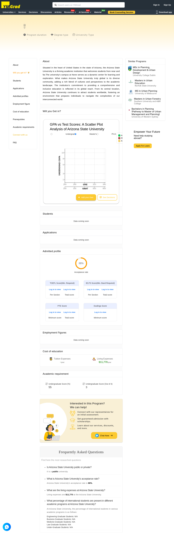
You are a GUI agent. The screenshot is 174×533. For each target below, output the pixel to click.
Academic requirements (23, 127)
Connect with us (20, 135)
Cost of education (21, 111)
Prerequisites (19, 119)
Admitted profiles (20, 96)
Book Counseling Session (121, 12)
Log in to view (55, 289)
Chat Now (104, 435)
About (15, 65)
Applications (18, 88)
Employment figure (21, 104)
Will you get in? (21, 72)
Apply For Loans (143, 146)
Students (17, 80)
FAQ (15, 142)
